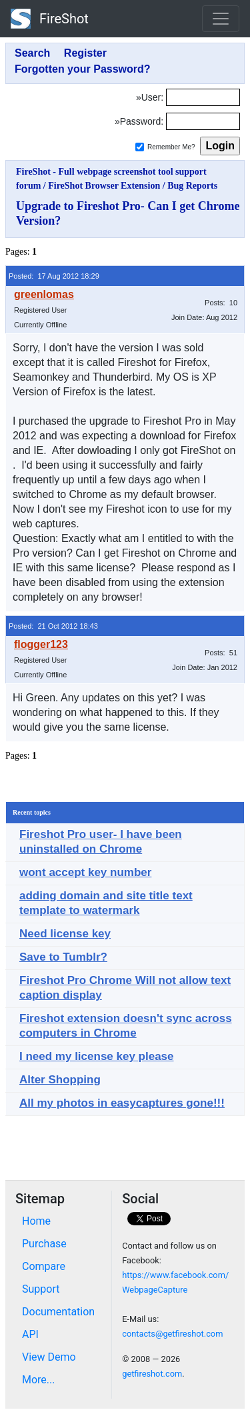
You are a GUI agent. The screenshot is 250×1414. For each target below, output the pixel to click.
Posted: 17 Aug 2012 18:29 (54, 276)
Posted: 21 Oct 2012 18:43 (53, 626)
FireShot (50, 19)
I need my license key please (96, 1056)
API (30, 1334)
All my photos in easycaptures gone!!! (122, 1103)
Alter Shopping (60, 1079)
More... (38, 1379)
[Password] (203, 121)
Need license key (65, 933)
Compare (43, 1266)
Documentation (58, 1311)
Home (36, 1221)
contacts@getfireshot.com (172, 1334)
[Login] (203, 97)
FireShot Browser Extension (104, 186)
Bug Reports (192, 186)
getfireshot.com (152, 1374)
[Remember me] (139, 147)
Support (40, 1289)
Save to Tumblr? (63, 957)
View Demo (49, 1357)
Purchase (44, 1243)
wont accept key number (85, 872)
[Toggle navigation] (220, 18)
